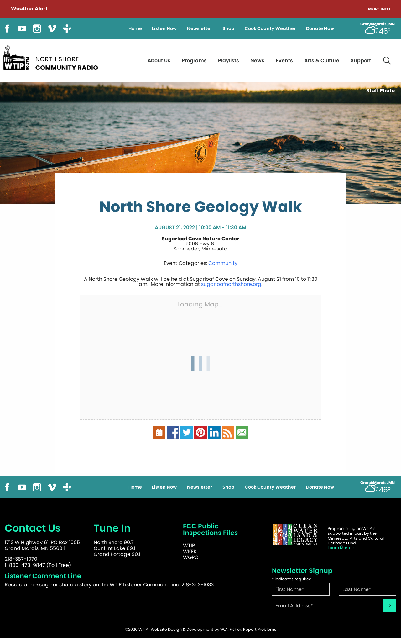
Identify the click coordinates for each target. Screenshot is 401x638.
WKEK (190, 551)
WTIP (189, 545)
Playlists (228, 60)
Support (361, 60)
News (257, 60)
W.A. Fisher (230, 629)
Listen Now (164, 28)
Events (284, 60)
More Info (379, 9)
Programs (194, 60)
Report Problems (259, 629)
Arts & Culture (321, 60)
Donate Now (320, 28)
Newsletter (199, 28)
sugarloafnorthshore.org (231, 284)
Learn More (341, 547)
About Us (159, 60)
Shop (228, 28)
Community (222, 263)
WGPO (191, 557)
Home (135, 28)
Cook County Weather (270, 28)
